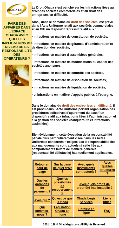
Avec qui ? (42, 200)
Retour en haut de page (42, 168)
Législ (58, 207)
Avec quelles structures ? (107, 168)
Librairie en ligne (86, 211)
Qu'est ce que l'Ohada (62, 200)
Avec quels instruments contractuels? (86, 168)
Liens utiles (107, 200)
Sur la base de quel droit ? (62, 168)
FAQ (107, 211)
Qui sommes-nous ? (42, 210)
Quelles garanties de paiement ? (42, 186)
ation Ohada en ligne (62, 210)
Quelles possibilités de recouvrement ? (62, 186)
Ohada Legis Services (86, 200)
